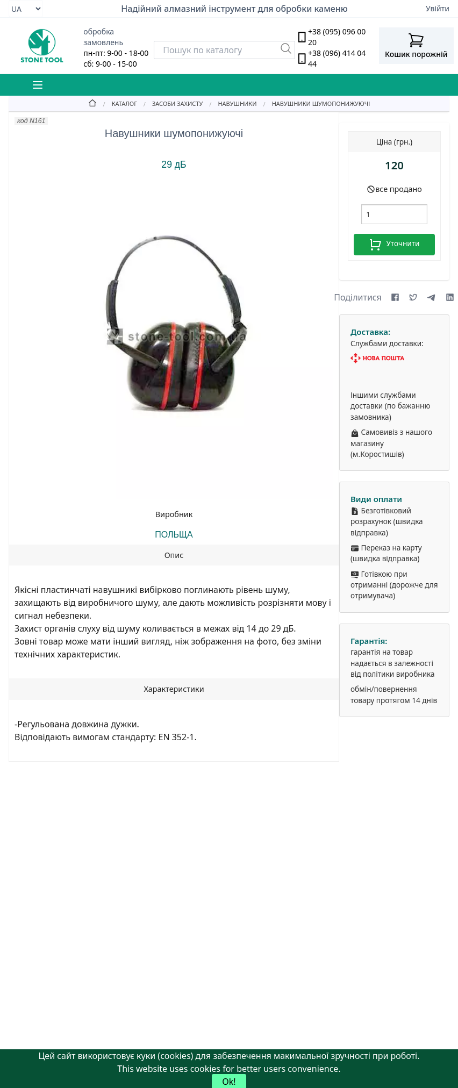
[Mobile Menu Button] (37, 84)
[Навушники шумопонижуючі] (313, 103)
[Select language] (26, 8)
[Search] (224, 50)
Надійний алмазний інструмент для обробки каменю (234, 9)
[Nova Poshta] (394, 358)
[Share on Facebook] (395, 297)
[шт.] (394, 214)
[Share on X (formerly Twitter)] (413, 297)
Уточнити (394, 244)
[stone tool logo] (41, 45)
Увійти (437, 8)
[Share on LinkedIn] (450, 297)
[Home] (92, 103)
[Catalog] (117, 103)
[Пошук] (286, 48)
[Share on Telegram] (431, 297)
